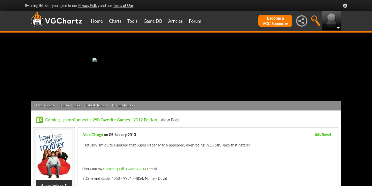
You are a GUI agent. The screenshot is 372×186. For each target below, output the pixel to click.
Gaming (52, 120)
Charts (115, 21)
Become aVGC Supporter (275, 21)
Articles (175, 21)
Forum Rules (122, 105)
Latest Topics (96, 105)
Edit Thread (323, 134)
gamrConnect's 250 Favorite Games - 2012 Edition (110, 120)
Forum (195, 21)
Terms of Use (123, 5)
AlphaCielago (92, 135)
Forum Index (69, 105)
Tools (132, 21)
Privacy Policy (88, 5)
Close (345, 6)
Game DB (153, 21)
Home (97, 21)
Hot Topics (45, 105)
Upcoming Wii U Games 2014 (124, 169)
